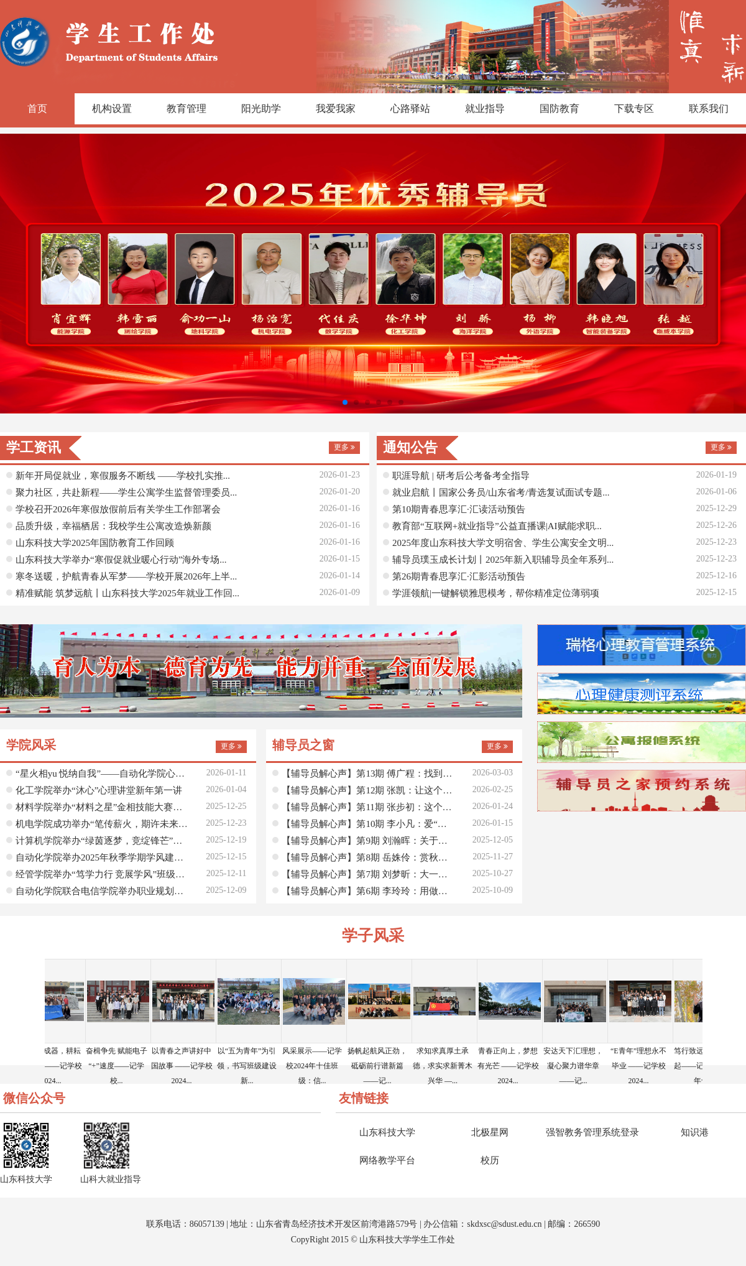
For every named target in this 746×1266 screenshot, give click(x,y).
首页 (37, 108)
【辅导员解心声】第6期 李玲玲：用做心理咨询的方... (369, 891)
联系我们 (709, 108)
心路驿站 (410, 108)
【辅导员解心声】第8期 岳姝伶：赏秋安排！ (369, 857)
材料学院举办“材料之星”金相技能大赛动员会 (103, 807)
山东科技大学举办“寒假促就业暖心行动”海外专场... (121, 560)
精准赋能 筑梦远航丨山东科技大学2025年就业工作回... (127, 593)
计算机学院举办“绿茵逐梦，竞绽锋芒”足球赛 (103, 841)
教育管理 (186, 108)
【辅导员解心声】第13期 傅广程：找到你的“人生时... (369, 774)
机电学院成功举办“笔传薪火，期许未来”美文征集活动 (103, 824)
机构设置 (112, 108)
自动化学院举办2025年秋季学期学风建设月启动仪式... (103, 857)
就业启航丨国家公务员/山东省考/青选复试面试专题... (501, 492)
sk (470, 1224)
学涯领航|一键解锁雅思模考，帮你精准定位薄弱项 (495, 593)
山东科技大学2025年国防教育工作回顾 (95, 543)
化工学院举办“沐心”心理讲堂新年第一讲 (99, 790)
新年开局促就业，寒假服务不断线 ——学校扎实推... (123, 476)
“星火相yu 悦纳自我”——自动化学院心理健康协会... (103, 774)
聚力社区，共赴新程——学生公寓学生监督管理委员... (126, 492)
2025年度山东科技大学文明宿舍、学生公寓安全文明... (503, 543)
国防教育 (559, 108)
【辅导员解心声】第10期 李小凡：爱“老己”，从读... (369, 824)
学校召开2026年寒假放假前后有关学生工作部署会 (118, 509)
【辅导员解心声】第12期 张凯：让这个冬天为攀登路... (369, 790)
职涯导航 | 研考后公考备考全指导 (461, 476)
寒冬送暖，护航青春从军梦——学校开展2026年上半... (126, 576)
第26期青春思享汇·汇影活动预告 (458, 576)
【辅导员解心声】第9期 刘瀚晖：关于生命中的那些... (369, 841)
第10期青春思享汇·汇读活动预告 (458, 509)
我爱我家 (336, 108)
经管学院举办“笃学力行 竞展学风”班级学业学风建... (103, 874)
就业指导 (485, 108)
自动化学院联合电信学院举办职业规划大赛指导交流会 (103, 891)
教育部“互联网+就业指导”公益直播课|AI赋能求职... (497, 526)
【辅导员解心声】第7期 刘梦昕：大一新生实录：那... (369, 874)
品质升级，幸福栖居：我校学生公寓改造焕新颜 (113, 526)
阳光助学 (261, 108)
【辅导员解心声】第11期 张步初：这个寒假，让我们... (369, 807)
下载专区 (634, 108)
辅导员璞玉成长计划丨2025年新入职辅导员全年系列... (503, 560)
